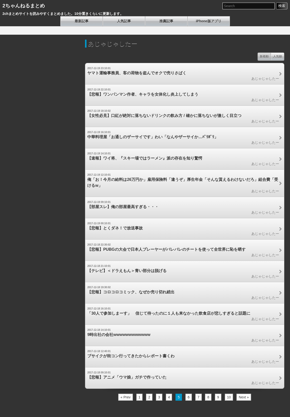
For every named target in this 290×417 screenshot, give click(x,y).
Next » (244, 397)
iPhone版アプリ (208, 21)
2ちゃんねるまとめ (23, 5)
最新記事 (81, 21)
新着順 (264, 56)
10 (229, 397)
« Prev (125, 397)
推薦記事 (166, 21)
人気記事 (124, 21)
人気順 (277, 56)
